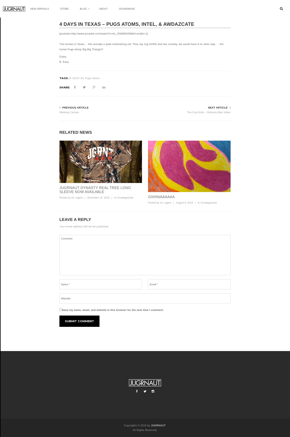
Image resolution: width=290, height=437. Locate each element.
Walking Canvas (69, 112)
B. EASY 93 (76, 78)
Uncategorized (125, 197)
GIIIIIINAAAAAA (161, 197)
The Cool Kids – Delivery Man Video (209, 112)
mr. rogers (77, 197)
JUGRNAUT (158, 425)
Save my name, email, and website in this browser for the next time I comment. (113, 310)
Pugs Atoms (92, 78)
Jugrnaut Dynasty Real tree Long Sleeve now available (95, 190)
